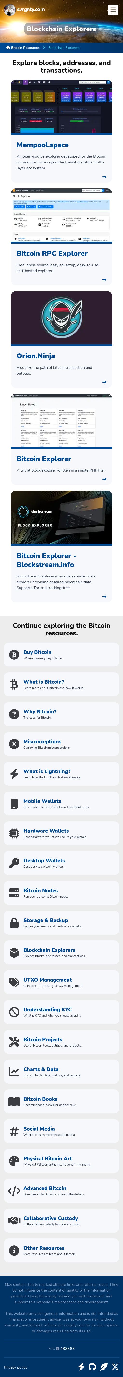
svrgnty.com (24, 10)
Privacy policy (15, 1367)
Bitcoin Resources (23, 47)
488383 (67, 1348)
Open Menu (113, 10)
